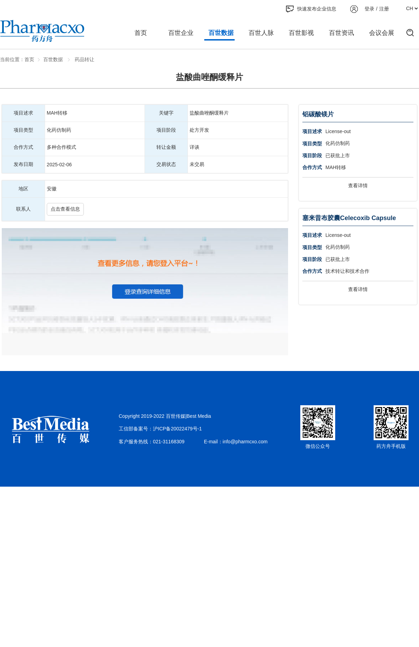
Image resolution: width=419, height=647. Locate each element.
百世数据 (221, 32)
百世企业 (180, 32)
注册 (384, 9)
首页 (140, 32)
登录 (369, 9)
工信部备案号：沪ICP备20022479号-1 (160, 428)
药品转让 (83, 59)
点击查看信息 (65, 209)
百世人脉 (261, 32)
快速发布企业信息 (311, 9)
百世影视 (301, 32)
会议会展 (381, 32)
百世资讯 (341, 32)
